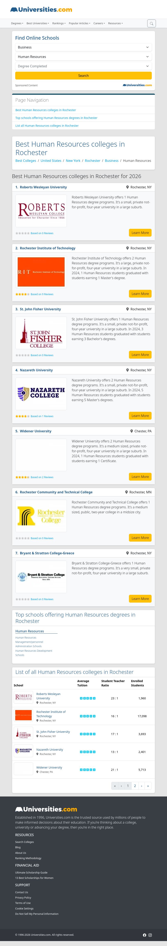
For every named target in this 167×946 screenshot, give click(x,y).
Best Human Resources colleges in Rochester (45, 110)
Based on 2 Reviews (42, 477)
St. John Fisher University (40, 309)
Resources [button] (114, 23)
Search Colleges (24, 842)
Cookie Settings (24, 908)
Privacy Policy (23, 897)
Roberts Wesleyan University (43, 187)
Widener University (35, 431)
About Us (20, 853)
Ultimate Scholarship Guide (31, 872)
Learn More (140, 232)
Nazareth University (36, 370)
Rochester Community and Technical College (56, 492)
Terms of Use (23, 903)
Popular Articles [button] (78, 23)
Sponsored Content (26, 85)
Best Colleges (25, 160)
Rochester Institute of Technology (47, 248)
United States (51, 160)
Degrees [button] (16, 23)
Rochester (92, 160)
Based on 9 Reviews (42, 294)
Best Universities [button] (37, 23)
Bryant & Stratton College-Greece (47, 553)
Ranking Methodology (28, 858)
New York (73, 160)
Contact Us (21, 892)
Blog (18, 847)
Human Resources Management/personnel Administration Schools (29, 642)
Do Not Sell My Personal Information (36, 914)
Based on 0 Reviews (42, 233)
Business (111, 160)
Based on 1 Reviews (42, 416)
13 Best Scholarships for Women (34, 878)
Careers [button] (98, 23)
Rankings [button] (58, 23)
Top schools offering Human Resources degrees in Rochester (56, 118)
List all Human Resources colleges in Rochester (47, 126)
